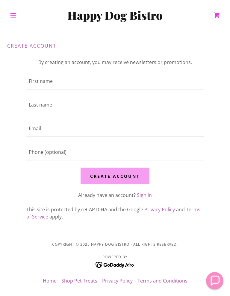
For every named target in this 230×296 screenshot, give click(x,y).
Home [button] (50, 280)
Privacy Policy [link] (159, 209)
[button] (23, 15)
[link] (115, 18)
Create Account (115, 176)
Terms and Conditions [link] (162, 280)
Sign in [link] (144, 195)
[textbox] (115, 81)
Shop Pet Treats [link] (79, 280)
